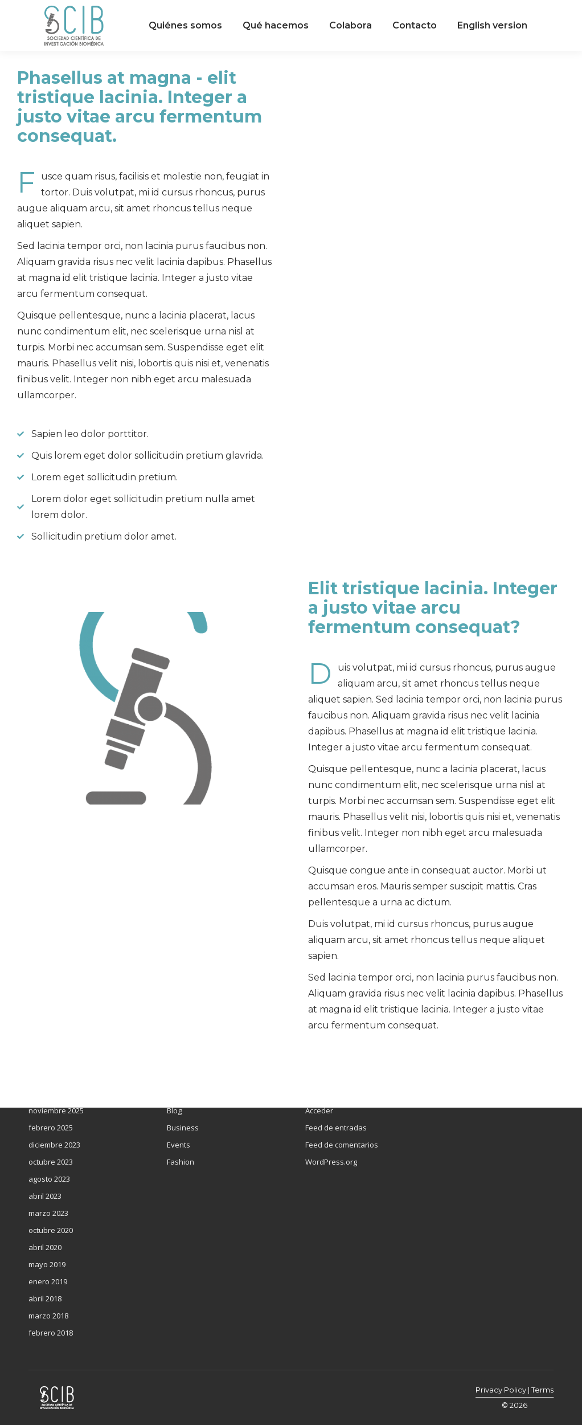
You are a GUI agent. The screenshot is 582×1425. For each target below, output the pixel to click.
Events (178, 1145)
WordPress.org (331, 1162)
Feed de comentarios (341, 1145)
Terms (542, 1389)
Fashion (180, 1162)
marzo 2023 (48, 1213)
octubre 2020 (50, 1230)
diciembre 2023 (54, 1145)
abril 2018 (45, 1298)
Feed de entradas (336, 1127)
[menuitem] (185, 25)
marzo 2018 (48, 1315)
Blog (174, 1110)
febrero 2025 (50, 1127)
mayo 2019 (46, 1264)
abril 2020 (45, 1247)
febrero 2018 (50, 1333)
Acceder (319, 1110)
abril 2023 (45, 1196)
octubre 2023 (50, 1162)
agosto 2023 (49, 1179)
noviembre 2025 (56, 1110)
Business (183, 1127)
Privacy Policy (501, 1389)
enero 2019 (47, 1281)
